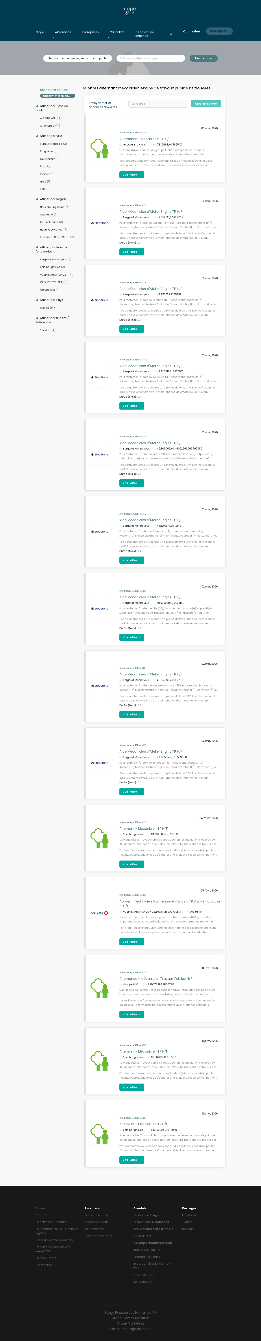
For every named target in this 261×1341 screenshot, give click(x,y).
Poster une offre (96, 1215)
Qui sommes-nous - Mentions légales (57, 1231)
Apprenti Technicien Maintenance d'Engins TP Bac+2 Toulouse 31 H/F (169, 903)
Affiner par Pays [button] (51, 300)
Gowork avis (142, 1236)
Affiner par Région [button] (52, 199)
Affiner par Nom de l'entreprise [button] (51, 249)
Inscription (218, 31)
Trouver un (146, 1215)
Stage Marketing (130, 1323)
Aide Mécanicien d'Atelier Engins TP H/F (150, 211)
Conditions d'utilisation (51, 1222)
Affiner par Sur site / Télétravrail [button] (52, 320)
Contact (42, 1215)
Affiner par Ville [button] (50, 136)
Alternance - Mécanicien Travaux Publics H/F (155, 978)
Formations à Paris (146, 1257)
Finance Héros (46, 1258)
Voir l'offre (132, 174)
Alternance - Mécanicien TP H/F (145, 139)
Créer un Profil (143, 1275)
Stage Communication (130, 1318)
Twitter (187, 1222)
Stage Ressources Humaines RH (131, 1312)
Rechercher (204, 58)
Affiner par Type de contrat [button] (52, 108)
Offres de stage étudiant (130, 1329)
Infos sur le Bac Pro (147, 1250)
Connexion (191, 31)
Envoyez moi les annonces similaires (103, 105)
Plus (42, 189)
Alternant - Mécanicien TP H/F (143, 828)
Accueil (41, 1208)
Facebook (189, 1215)
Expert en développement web (152, 1265)
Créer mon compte (98, 1236)
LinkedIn (188, 1229)
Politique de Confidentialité (55, 1240)
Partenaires (44, 1265)
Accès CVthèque (96, 1222)
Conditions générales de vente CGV (53, 1249)
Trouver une (151, 1222)
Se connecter (94, 1229)
